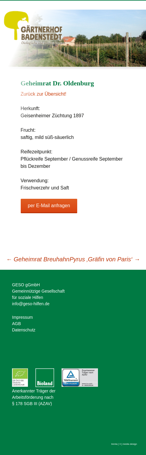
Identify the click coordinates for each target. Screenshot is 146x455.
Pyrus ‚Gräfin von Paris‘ (105, 259)
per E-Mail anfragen (49, 205)
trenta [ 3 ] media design (124, 444)
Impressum (22, 317)
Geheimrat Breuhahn (37, 259)
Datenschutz (23, 329)
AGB (16, 323)
